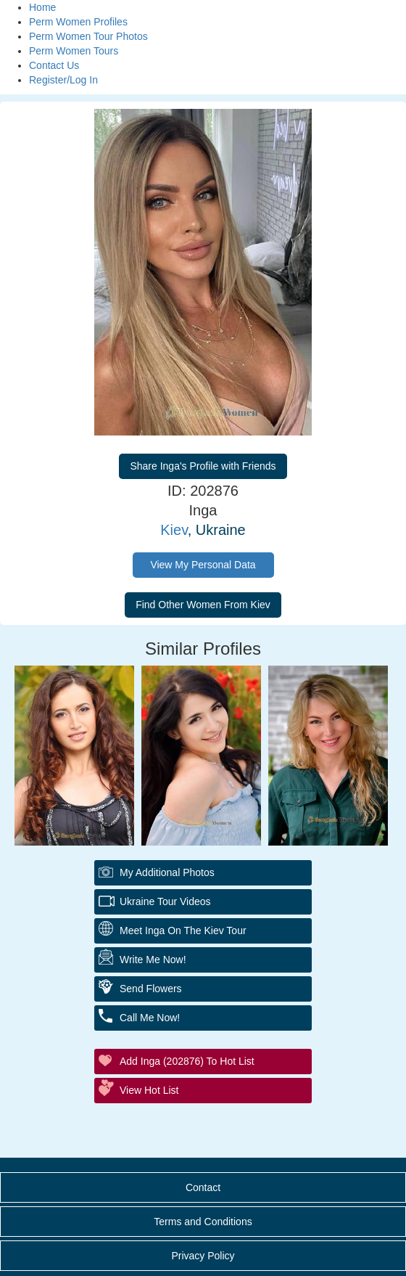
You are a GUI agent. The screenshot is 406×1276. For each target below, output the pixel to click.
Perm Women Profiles (78, 22)
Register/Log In (63, 80)
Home (42, 7)
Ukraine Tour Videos (165, 901)
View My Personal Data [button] (202, 564)
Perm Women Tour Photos (88, 36)
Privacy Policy (202, 1255)
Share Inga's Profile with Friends (203, 466)
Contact (203, 1187)
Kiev (173, 530)
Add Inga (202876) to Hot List (187, 1061)
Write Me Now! (153, 959)
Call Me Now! (150, 1017)
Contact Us (54, 65)
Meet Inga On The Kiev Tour (183, 930)
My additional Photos (167, 872)
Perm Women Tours (73, 51)
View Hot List (149, 1090)
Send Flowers (151, 988)
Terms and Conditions (203, 1221)
